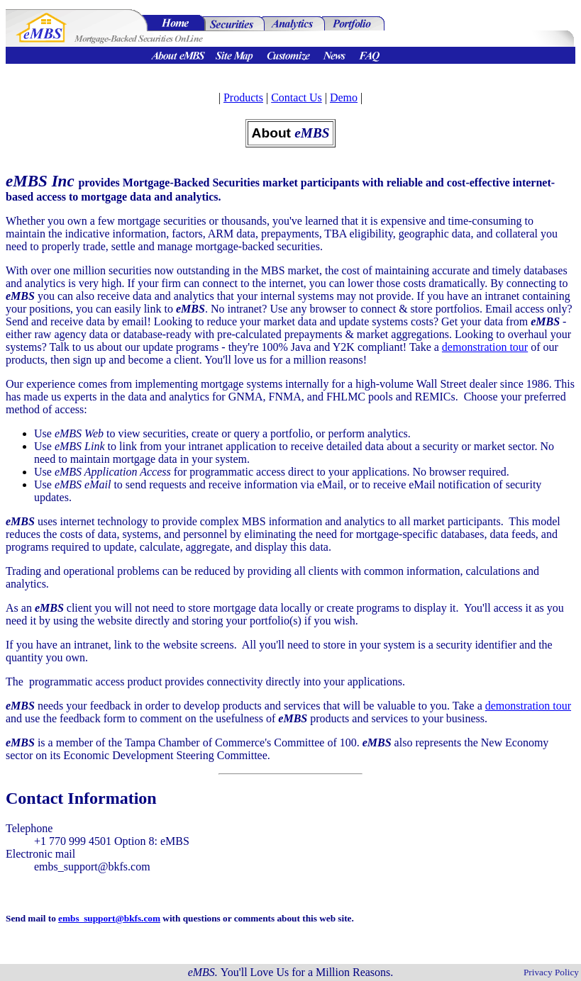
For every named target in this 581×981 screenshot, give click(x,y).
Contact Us (296, 97)
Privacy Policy (551, 972)
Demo (344, 97)
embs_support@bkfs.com (109, 918)
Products (243, 97)
